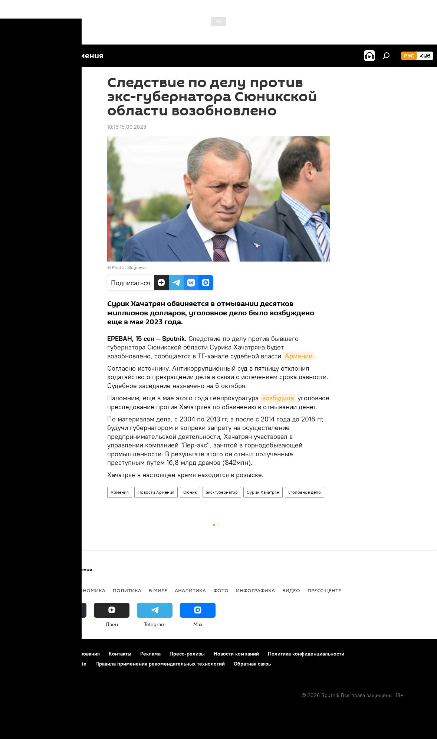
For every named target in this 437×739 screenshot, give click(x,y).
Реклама (150, 653)
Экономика (88, 590)
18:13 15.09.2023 (126, 127)
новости (20, 590)
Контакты (120, 653)
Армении (298, 356)
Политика (127, 590)
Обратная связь (252, 663)
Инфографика (255, 590)
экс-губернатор (222, 492)
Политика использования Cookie (47, 663)
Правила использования (71, 653)
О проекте (20, 653)
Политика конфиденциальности (306, 653)
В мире (158, 590)
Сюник (190, 492)
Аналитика (190, 590)
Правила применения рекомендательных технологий (160, 663)
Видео (291, 590)
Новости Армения (156, 492)
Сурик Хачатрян (263, 492)
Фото (221, 590)
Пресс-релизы (187, 653)
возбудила (278, 398)
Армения (120, 492)
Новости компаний (236, 653)
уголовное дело (304, 492)
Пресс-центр (324, 590)
